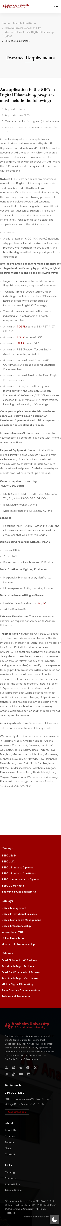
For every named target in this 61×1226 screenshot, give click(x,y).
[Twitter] (35, 1067)
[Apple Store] (20, 1067)
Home (6, 23)
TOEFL (21, 326)
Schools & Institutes (24, 23)
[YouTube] (21, 1074)
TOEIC (21, 337)
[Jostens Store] (13, 1067)
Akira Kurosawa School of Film (23, 27)
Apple (41, 603)
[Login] (6, 1067)
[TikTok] (13, 1074)
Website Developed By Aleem (40, 1216)
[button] (17, 1112)
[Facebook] (28, 1067)
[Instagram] (6, 1074)
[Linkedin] (28, 1074)
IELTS (20, 343)
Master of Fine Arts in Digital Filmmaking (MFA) (29, 34)
